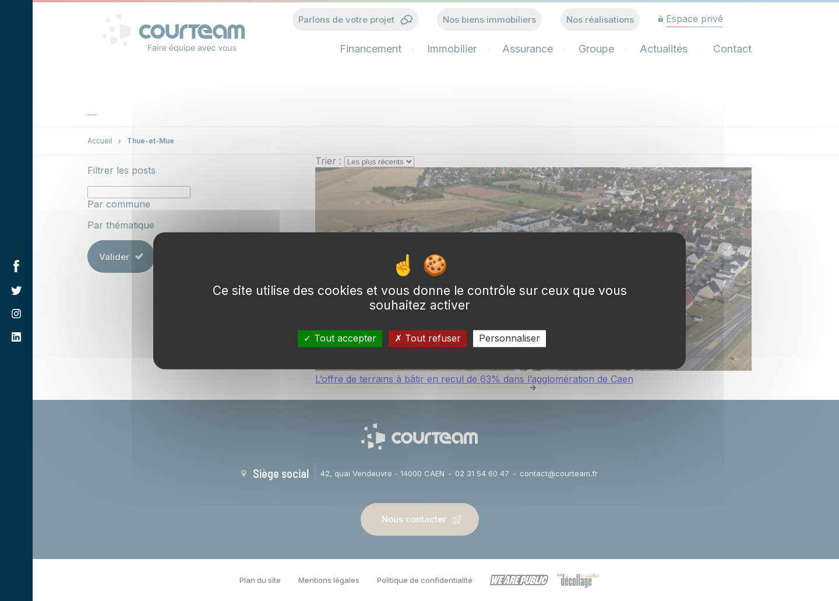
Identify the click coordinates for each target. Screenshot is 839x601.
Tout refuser (427, 338)
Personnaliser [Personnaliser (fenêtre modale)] (509, 338)
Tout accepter (340, 338)
